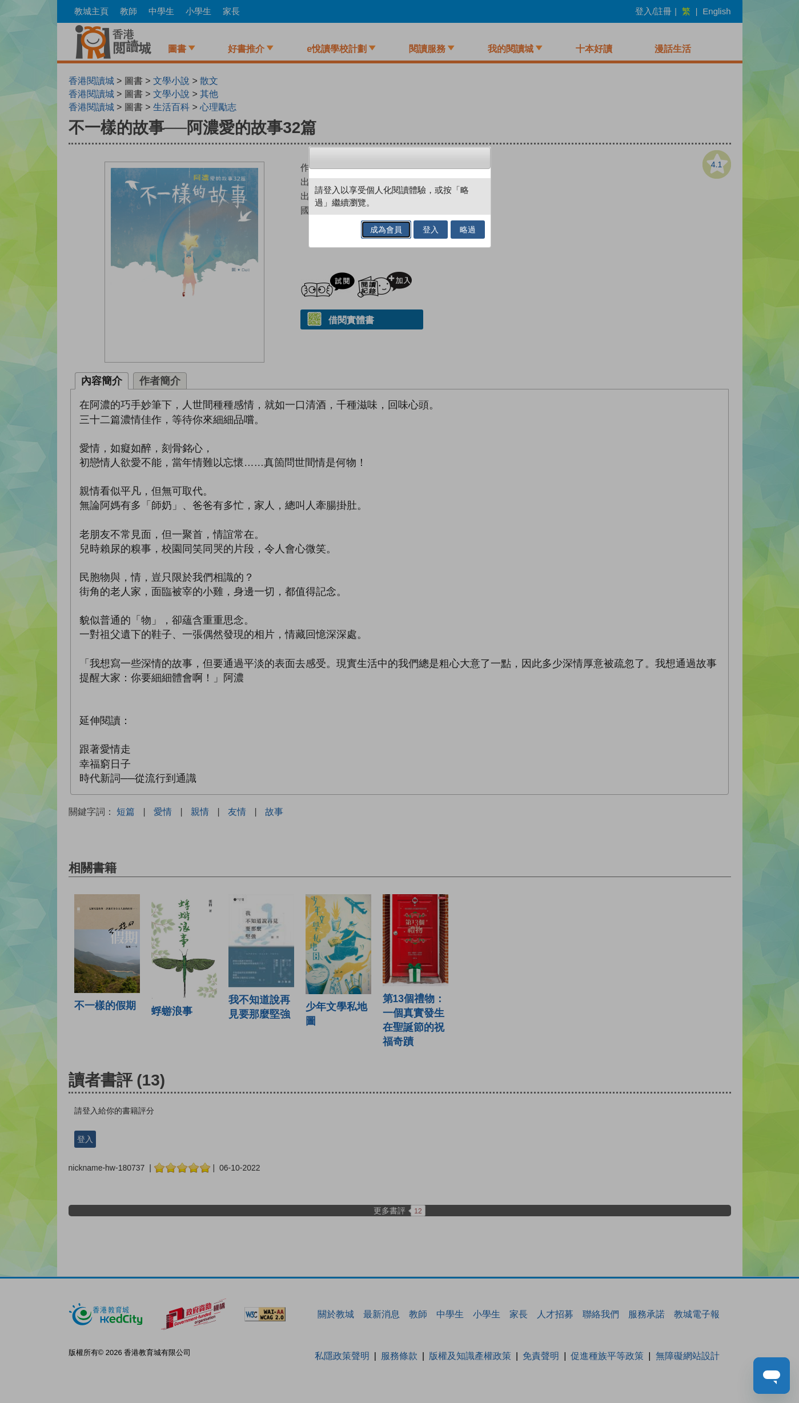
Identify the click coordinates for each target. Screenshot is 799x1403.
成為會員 (386, 229)
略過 (468, 229)
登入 (431, 229)
